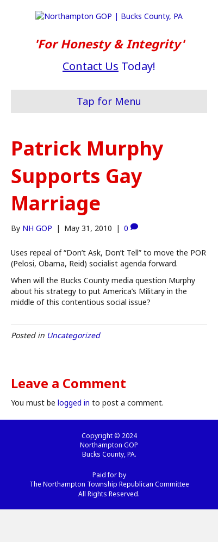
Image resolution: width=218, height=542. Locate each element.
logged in (74, 435)
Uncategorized (73, 368)
